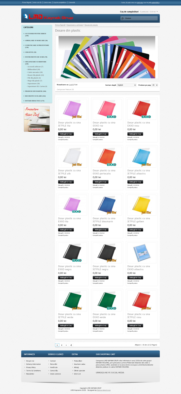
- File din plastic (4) (34, 78)
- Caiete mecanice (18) (35, 72)
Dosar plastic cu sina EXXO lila (69, 220)
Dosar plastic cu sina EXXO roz (104, 124)
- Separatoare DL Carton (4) (37, 86)
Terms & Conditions (33, 370)
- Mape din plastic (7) (34, 81)
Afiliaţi (76, 367)
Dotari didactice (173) (34, 101)
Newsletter (30, 374)
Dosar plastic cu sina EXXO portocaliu (104, 172)
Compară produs (63, 139)
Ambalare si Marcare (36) (36, 40)
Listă (71, 85)
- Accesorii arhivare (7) (35, 67)
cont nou (140, 2)
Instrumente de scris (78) (36, 57)
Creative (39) (30, 52)
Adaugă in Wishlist (64, 137)
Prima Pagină (26, 2)
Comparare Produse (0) (65, 89)
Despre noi (30, 361)
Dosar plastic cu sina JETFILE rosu (138, 316)
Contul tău (54, 370)
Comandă (72, 2)
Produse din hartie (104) (35, 91)
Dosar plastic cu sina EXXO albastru (138, 268)
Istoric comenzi (55, 374)
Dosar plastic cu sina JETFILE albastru (138, 172)
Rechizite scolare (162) (35, 96)
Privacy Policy (30, 367)
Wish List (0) (37, 2)
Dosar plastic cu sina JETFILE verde (69, 316)
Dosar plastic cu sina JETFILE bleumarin (104, 220)
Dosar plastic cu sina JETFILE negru (104, 268)
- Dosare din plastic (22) (35, 75)
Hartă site (54, 367)
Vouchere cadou (79, 364)
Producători (78, 361)
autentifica (155, 2)
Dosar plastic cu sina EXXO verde (104, 316)
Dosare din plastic (91, 25)
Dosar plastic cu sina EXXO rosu (138, 124)
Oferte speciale (79, 370)
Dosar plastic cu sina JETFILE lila (69, 124)
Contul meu (47, 2)
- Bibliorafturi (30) (33, 69)
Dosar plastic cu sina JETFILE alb (69, 172)
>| (71, 345)
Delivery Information (33, 364)
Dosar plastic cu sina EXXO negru (69, 268)
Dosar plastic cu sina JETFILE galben (138, 220)
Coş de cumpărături (59, 2)
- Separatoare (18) (33, 84)
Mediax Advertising (104, 390)
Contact (53, 361)
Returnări (53, 364)
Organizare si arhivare (75, 25)
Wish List (77, 374)
